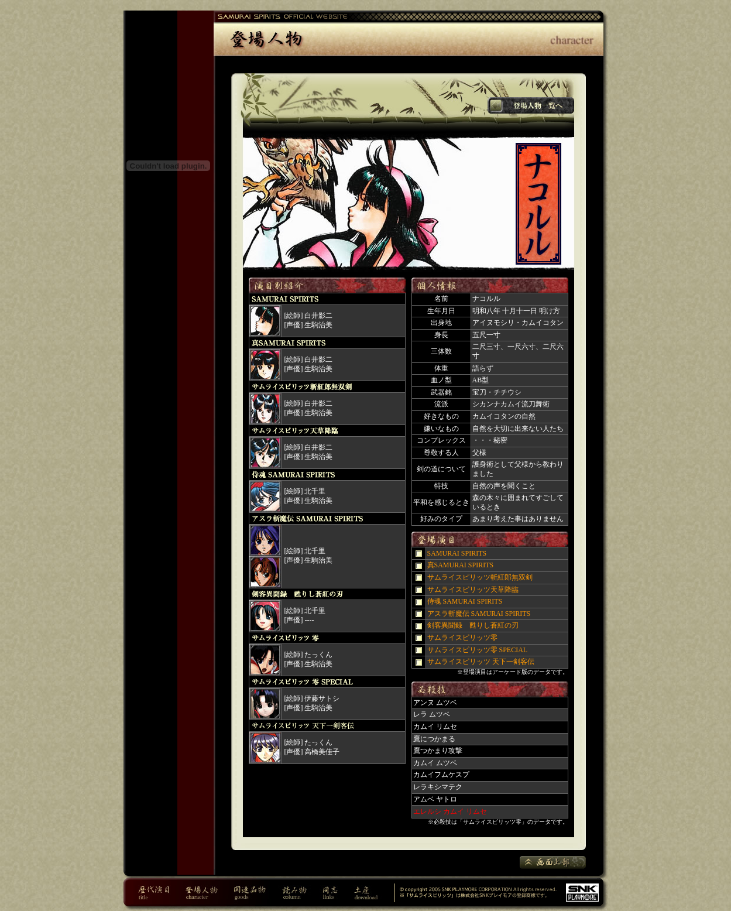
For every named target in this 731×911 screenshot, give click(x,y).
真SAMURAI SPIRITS (460, 565)
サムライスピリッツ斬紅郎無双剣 (480, 577)
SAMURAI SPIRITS (457, 553)
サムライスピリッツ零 (462, 637)
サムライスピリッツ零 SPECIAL (477, 650)
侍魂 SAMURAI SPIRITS (465, 601)
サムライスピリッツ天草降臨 (473, 589)
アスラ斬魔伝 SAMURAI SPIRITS (479, 613)
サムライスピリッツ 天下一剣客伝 (480, 661)
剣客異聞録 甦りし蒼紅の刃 (473, 625)
